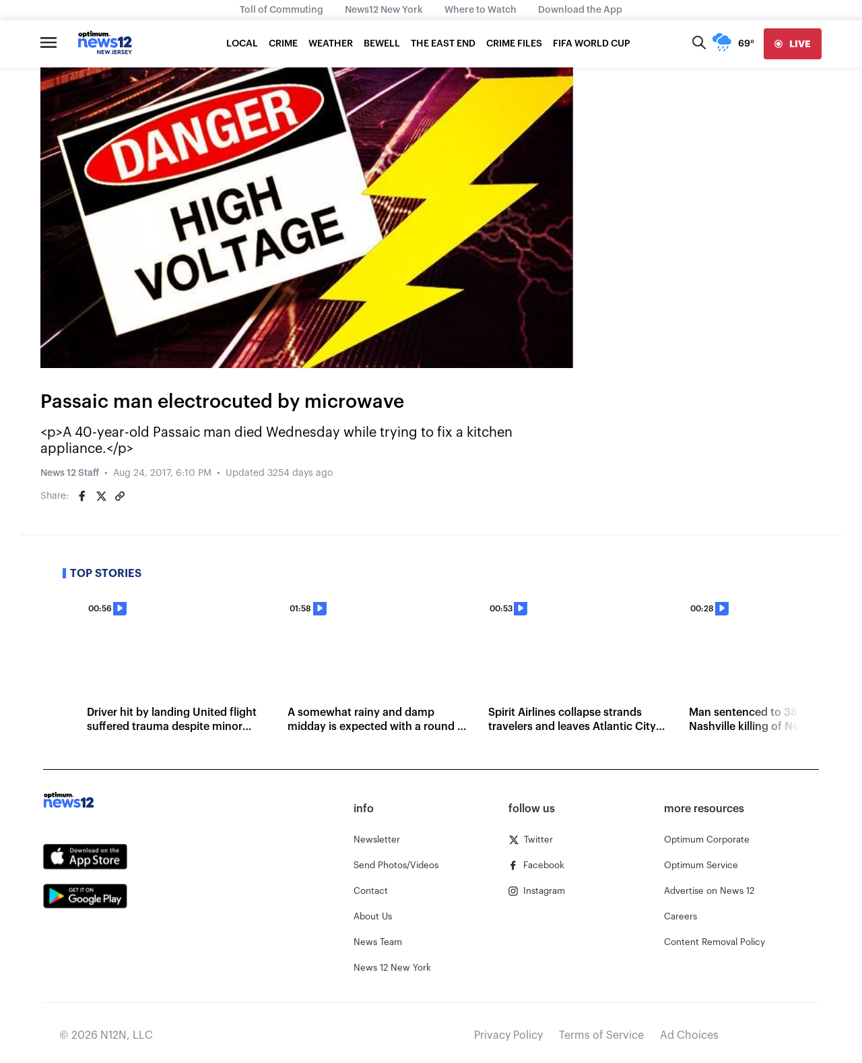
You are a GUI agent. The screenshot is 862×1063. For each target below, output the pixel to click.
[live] (793, 43)
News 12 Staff (69, 473)
